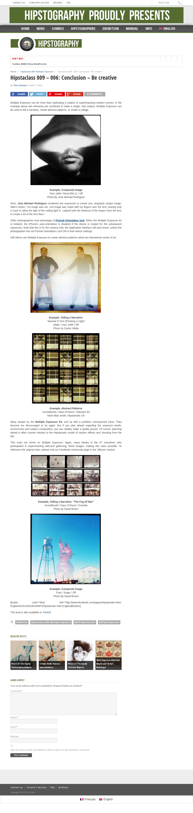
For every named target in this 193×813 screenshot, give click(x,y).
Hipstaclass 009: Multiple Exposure (51, 622)
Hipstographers (83, 28)
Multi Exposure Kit (84, 622)
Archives (57, 2)
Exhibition (111, 28)
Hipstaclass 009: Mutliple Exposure (37, 71)
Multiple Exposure (109, 622)
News (41, 28)
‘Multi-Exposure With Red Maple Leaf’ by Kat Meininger (108, 664)
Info (148, 28)
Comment (16, 691)
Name (14, 721)
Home (25, 28)
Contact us (19, 2)
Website (14, 740)
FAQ (68, 2)
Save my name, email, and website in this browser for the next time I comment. (50, 754)
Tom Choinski (19, 85)
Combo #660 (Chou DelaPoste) (29, 64)
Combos (58, 28)
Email (14, 731)
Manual (132, 28)
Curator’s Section (39, 2)
